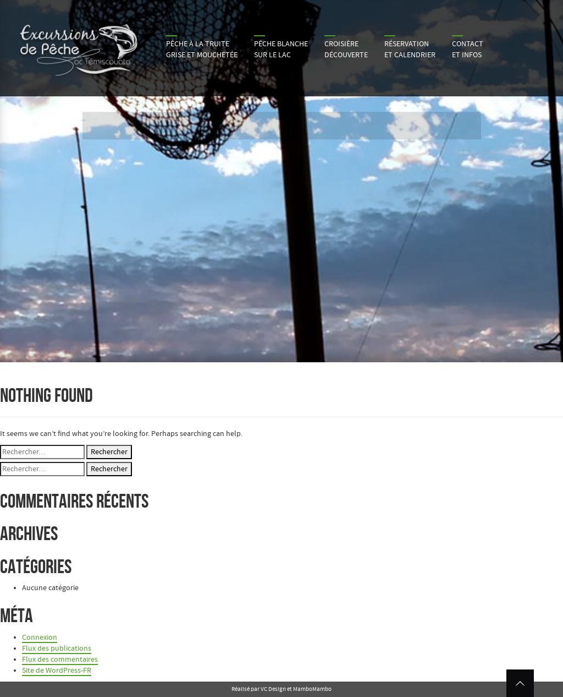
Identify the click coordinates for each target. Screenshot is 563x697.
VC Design (273, 689)
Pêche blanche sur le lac (281, 49)
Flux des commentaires (60, 659)
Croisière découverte (346, 49)
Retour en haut (520, 683)
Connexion (39, 637)
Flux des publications (56, 648)
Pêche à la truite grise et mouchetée (202, 49)
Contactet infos (467, 49)
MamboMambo (312, 689)
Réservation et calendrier (409, 49)
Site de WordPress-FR (56, 670)
